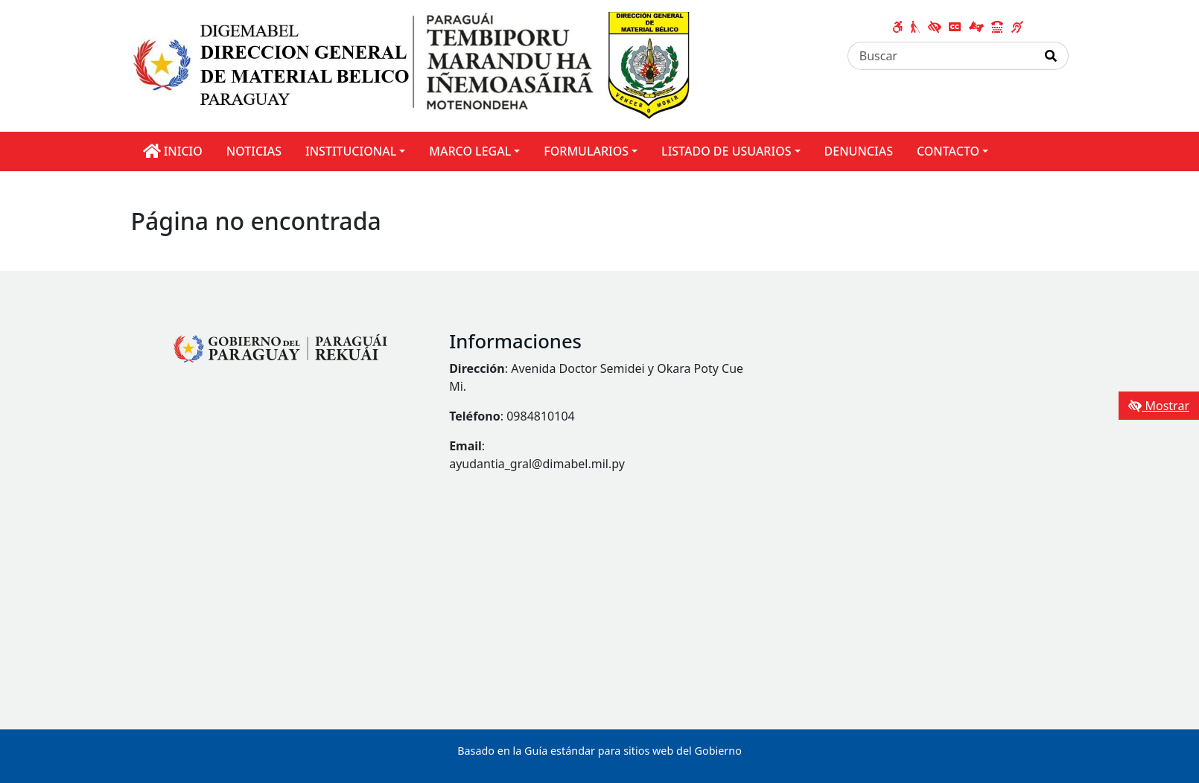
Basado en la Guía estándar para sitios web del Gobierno (599, 751)
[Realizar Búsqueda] (1051, 56)
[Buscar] (940, 56)
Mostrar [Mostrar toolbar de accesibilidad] (1158, 405)
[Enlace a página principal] (410, 65)
